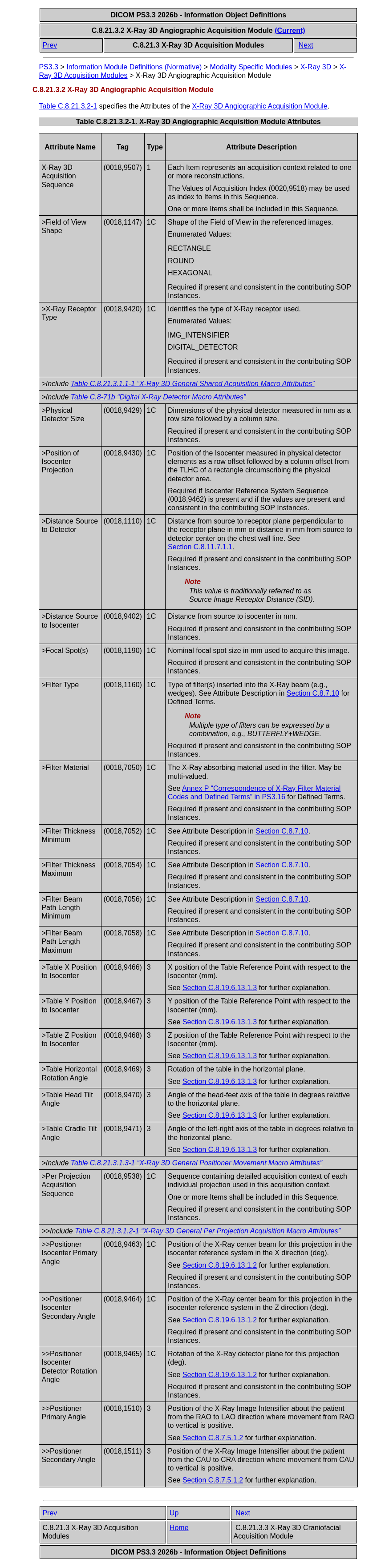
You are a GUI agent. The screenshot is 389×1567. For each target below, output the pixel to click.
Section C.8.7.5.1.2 (212, 1438)
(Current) (290, 30)
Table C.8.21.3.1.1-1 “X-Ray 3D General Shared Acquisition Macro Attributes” (193, 383)
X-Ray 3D (315, 67)
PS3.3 (48, 67)
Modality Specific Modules (251, 67)
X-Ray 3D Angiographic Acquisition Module (260, 106)
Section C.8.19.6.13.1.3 (219, 987)
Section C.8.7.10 (313, 693)
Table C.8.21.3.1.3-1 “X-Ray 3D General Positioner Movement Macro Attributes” (196, 1163)
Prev (49, 45)
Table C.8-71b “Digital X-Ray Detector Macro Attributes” (158, 397)
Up (174, 1513)
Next (306, 45)
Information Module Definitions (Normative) (134, 67)
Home (179, 1527)
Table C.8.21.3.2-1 (68, 106)
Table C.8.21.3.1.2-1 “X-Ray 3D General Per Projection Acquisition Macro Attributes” (207, 1231)
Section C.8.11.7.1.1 (200, 547)
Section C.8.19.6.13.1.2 (219, 1265)
